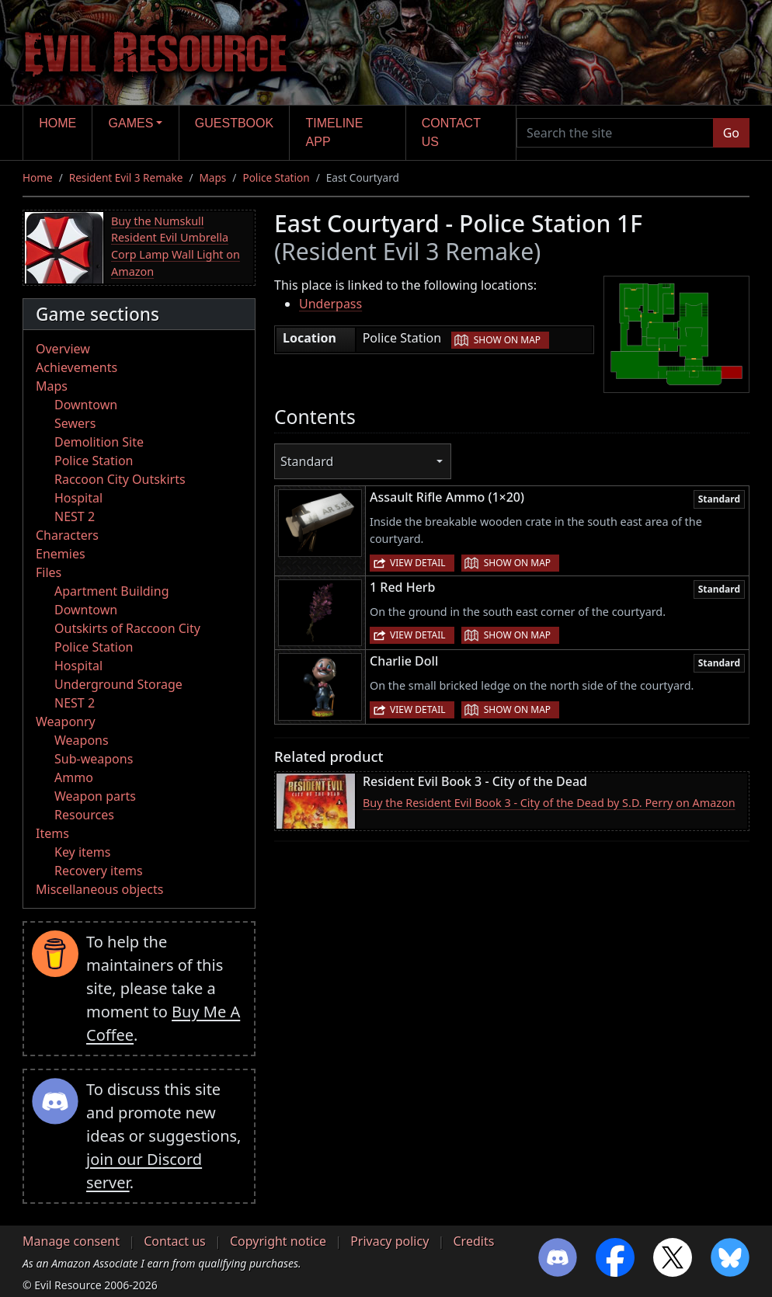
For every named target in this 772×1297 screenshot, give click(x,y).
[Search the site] (615, 133)
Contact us (451, 132)
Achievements (76, 367)
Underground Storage (118, 684)
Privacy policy (389, 1241)
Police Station (275, 177)
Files (48, 572)
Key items (82, 852)
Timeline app (334, 132)
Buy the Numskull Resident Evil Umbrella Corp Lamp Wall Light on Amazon (175, 246)
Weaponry (66, 721)
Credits (473, 1241)
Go (731, 132)
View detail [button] (418, 562)
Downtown (85, 404)
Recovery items (98, 870)
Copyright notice (278, 1241)
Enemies (60, 553)
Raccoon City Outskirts (120, 479)
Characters (67, 535)
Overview (63, 348)
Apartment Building (111, 591)
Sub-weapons (93, 758)
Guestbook (234, 123)
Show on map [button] (507, 339)
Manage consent (71, 1241)
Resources (84, 814)
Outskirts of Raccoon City (127, 628)
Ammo (73, 777)
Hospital (78, 497)
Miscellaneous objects (99, 889)
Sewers (75, 423)
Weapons (81, 740)
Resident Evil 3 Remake (126, 177)
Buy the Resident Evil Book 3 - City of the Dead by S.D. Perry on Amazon (549, 802)
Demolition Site (99, 441)
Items (52, 833)
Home (57, 123)
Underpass (330, 303)
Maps (213, 177)
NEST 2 (74, 516)
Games (131, 123)
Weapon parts (95, 796)
